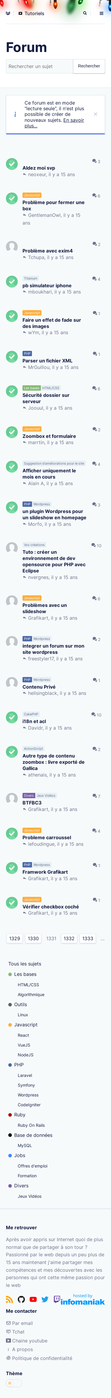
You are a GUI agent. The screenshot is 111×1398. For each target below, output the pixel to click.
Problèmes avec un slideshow (44, 608)
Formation (27, 1176)
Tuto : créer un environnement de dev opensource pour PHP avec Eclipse (54, 561)
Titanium (30, 278)
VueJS (24, 1045)
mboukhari (40, 291)
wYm (33, 332)
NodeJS (25, 1055)
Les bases (22, 974)
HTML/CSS (28, 985)
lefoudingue (41, 844)
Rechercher (89, 66)
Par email (19, 1323)
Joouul (35, 408)
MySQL (25, 1145)
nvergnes (38, 577)
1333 (87, 938)
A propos (19, 1349)
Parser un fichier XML (47, 360)
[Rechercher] (85, 13)
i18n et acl (34, 721)
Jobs (16, 1155)
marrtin (36, 442)
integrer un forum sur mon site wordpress (53, 649)
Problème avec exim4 (47, 250)
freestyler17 (41, 658)
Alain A (36, 483)
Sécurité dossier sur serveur (46, 398)
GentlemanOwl (44, 215)
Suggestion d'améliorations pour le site (54, 463)
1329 (14, 938)
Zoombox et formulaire (49, 436)
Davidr (35, 728)
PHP (16, 1064)
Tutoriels (31, 13)
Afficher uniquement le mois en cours (49, 473)
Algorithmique (31, 994)
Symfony (26, 1085)
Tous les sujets (24, 963)
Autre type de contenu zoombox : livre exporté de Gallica (53, 761)
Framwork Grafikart (45, 872)
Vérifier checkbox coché (50, 906)
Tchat (15, 1331)
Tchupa (36, 257)
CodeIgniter (29, 1105)
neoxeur (37, 174)
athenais (37, 774)
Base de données (30, 1135)
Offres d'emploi (32, 1166)
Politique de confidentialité (39, 1358)
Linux (23, 1015)
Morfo (35, 524)
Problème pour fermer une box (53, 205)
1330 (33, 938)
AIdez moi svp (38, 168)
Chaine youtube (26, 1340)
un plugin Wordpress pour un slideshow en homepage (54, 514)
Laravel (25, 1075)
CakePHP (31, 714)
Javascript (23, 1024)
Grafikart (38, 618)
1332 (69, 938)
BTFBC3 (32, 802)
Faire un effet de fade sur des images (51, 323)
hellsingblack (42, 693)
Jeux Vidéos (29, 1196)
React (23, 1035)
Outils (17, 1004)
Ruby (16, 1114)
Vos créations (34, 544)
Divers (18, 1185)
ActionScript (33, 748)
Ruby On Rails (31, 1125)
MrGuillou (38, 367)
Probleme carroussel (46, 837)
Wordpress (28, 1095)
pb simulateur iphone (47, 285)
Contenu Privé (39, 687)
